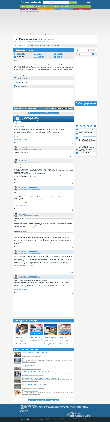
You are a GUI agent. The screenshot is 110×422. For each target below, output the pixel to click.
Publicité (76, 418)
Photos (37, 6)
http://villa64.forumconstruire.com (20, 139)
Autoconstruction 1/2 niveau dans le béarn (36, 352)
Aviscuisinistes (87, 7)
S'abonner (91, 50)
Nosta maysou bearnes (31, 391)
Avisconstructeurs (80, 7)
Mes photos (27, 34)
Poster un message (52, 113)
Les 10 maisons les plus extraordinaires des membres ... (50, 337)
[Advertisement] (55, 22)
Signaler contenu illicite (41, 418)
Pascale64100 (21, 54)
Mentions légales (49, 418)
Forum (22, 6)
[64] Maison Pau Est (30, 365)
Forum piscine (81, 9)
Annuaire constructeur (28, 9)
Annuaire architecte (64, 9)
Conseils (43, 6)
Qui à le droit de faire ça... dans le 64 (35, 384)
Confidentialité (81, 418)
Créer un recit (49, 34)
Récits (30, 7)
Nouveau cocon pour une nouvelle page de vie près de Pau (41, 378)
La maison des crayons (31, 359)
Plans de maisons (64, 6)
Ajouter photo (41, 34)
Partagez (59, 57)
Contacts (34, 418)
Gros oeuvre (19, 82)
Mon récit (21, 34)
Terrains (56, 6)
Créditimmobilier (50, 7)
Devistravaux (72, 7)
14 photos (60, 54)
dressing (25, 173)
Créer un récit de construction (37, 113)
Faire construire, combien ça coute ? (35, 336)
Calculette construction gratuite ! (62, 337)
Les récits (16, 34)
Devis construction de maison (21, 336)
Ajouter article (34, 34)
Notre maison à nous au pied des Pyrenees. (37, 371)
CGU (64, 418)
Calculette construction (58, 418)
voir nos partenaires (23, 411)
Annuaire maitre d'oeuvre (46, 9)
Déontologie (71, 418)
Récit (20, 45)
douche (50, 170)
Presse (67, 418)
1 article (39, 54)
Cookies (86, 418)
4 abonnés (40, 57)
